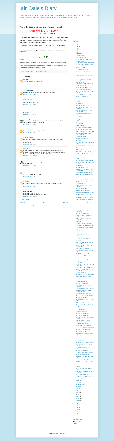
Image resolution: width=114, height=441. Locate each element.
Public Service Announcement (82, 374)
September (78, 384)
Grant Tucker (79, 419)
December (78, 53)
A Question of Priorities (81, 136)
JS (76, 423)
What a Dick (78, 221)
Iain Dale (78, 421)
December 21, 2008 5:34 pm (29, 86)
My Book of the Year (80, 149)
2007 (76, 403)
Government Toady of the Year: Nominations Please (83, 339)
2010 (76, 48)
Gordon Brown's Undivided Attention (84, 238)
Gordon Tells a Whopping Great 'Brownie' (85, 327)
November (78, 380)
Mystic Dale (78, 140)
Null (24, 79)
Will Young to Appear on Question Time (84, 160)
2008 (76, 52)
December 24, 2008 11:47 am (30, 196)
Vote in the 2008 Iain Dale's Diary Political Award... (83, 134)
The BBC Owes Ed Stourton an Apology (85, 295)
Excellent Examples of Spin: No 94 (83, 293)
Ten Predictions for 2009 (81, 85)
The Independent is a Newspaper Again (85, 274)
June (77, 390)
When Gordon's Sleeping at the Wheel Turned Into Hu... (84, 243)
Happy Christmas (80, 125)
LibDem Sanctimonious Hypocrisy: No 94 (85, 145)
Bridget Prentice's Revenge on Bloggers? (85, 192)
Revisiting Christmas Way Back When (84, 127)
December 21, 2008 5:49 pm (29, 94)
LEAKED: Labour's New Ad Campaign (84, 253)
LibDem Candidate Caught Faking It (84, 129)
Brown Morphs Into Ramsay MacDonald (85, 197)
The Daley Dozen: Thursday (82, 315)
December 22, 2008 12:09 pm (30, 155)
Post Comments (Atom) (31, 205)
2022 (76, 44)
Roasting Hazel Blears (81, 272)
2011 (76, 46)
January (78, 400)
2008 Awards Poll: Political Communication (82, 97)
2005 (76, 407)
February (78, 398)
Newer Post (22, 202)
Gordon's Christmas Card (81, 311)
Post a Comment (25, 199)
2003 (76, 411)
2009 (76, 50)
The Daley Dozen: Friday (81, 188)
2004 (76, 409)
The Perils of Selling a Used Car (83, 71)
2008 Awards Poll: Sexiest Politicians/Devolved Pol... (82, 68)
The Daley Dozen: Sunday (82, 283)
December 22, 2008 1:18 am (29, 132)
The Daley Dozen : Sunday (82, 167)
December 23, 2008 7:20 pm (29, 186)
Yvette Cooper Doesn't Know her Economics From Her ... (83, 277)
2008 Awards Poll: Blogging (82, 73)
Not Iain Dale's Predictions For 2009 (84, 59)
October (78, 382)
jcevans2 (25, 148)
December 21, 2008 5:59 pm (29, 104)
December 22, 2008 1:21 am (29, 144)
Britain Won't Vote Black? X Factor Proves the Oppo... (83, 291)
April (77, 394)
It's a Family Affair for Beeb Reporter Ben (85, 288)
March (77, 396)
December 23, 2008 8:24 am (29, 165)
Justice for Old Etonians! (81, 231)
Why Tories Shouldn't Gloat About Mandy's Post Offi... (83, 235)
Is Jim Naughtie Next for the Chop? (84, 172)
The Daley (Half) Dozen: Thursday (83, 208)
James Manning (27, 129)
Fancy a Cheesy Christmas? (82, 354)
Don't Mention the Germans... (82, 323)
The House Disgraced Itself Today (83, 331)
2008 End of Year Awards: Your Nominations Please (83, 182)
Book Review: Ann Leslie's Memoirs (84, 223)
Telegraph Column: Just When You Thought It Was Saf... (83, 280)
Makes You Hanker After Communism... (85, 342)
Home (44, 202)
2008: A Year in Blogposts (81, 57)
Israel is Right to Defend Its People (84, 89)
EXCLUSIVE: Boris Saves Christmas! (84, 352)
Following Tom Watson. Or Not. (83, 190)
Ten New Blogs (79, 77)
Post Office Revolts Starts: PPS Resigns (85, 225)
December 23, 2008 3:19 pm (29, 176)
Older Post (65, 202)
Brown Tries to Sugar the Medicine (83, 325)
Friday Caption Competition (82, 313)
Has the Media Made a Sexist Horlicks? (85, 267)
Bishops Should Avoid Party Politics (84, 87)
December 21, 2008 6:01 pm (29, 114)
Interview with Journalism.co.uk (83, 337)
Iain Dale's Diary (38, 8)
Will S (24, 160)
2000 (76, 413)
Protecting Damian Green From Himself (85, 131)
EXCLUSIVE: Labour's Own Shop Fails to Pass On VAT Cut (84, 362)
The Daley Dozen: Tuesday (82, 233)
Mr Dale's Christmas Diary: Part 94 (83, 151)
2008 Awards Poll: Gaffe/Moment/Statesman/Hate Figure (85, 62)
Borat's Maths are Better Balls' (82, 359)
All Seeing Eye (26, 119)
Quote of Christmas (80, 117)
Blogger (63, 433)
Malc (24, 170)
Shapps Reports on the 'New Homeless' (85, 75)
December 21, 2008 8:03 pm (29, 124)
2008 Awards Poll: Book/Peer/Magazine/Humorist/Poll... (85, 83)
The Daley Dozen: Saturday (82, 178)
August (77, 386)
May (77, 392)
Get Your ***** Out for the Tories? (83, 94)
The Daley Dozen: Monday (82, 147)
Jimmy (25, 181)
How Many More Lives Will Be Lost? (84, 248)
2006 (76, 405)
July (77, 388)
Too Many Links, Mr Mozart (82, 206)
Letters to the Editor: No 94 (82, 138)
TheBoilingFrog (27, 90)
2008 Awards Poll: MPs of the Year (83, 105)
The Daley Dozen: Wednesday (83, 213)
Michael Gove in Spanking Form (83, 302)
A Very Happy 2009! (80, 55)
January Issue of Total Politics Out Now (84, 180)
